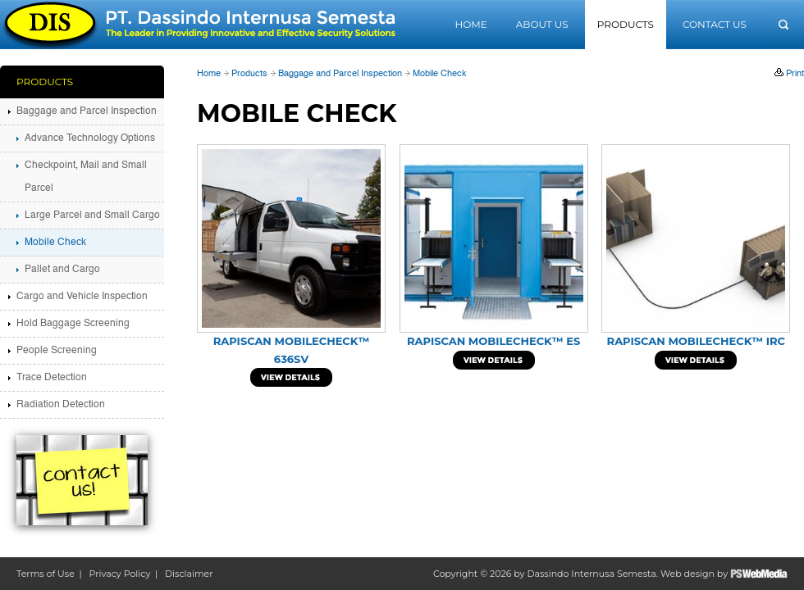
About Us (542, 24)
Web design (687, 573)
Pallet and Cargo (62, 270)
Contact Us (715, 24)
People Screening (56, 351)
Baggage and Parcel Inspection (340, 74)
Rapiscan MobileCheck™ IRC (696, 340)
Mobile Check (440, 74)
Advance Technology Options (90, 138)
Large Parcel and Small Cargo (92, 215)
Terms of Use (45, 573)
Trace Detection (51, 378)
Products (625, 24)
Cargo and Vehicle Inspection (82, 297)
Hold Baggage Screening (73, 324)
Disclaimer (189, 573)
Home (471, 24)
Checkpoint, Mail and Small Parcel (86, 177)
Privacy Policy (120, 573)
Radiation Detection (60, 405)
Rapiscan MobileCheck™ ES (493, 340)
